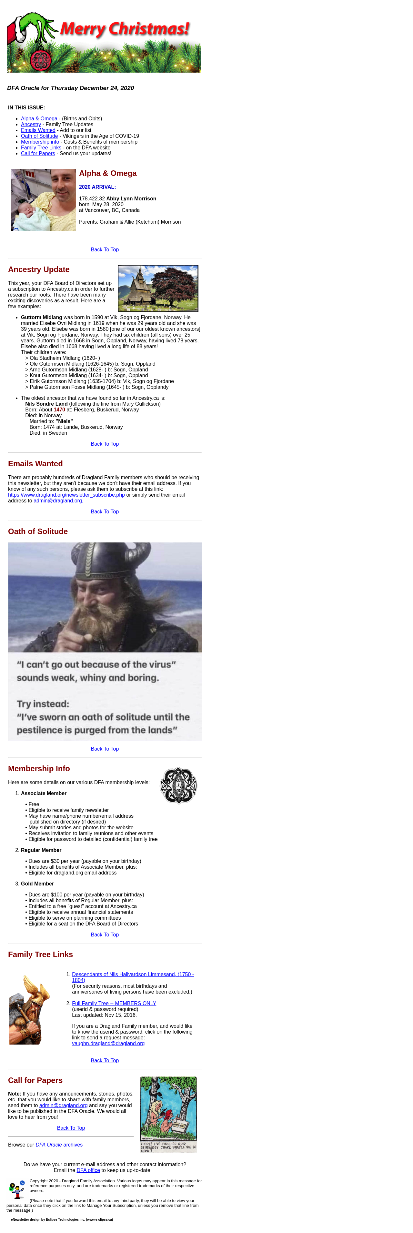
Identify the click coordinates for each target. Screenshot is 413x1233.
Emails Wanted (38, 130)
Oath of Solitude (39, 136)
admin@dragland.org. (58, 500)
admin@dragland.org (63, 1105)
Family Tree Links (41, 147)
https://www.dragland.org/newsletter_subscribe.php (67, 495)
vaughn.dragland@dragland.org (108, 1043)
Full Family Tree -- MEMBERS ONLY (114, 1003)
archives (59, 1144)
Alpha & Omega (39, 118)
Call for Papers (38, 153)
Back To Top (105, 249)
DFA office (88, 1170)
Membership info (40, 142)
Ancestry (31, 124)
